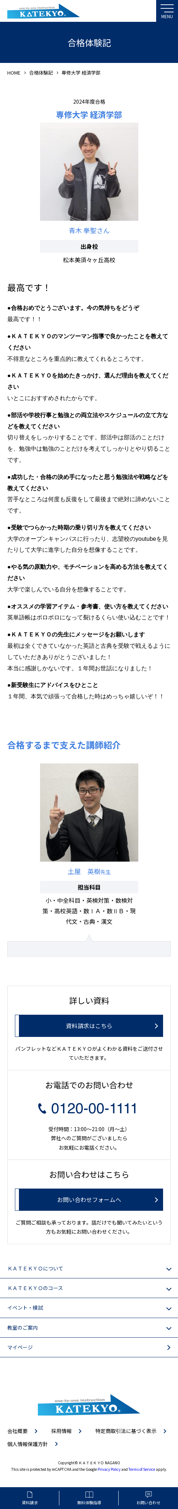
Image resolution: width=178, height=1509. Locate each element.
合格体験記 (41, 72)
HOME (13, 72)
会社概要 (17, 1430)
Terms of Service (141, 1469)
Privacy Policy (109, 1469)
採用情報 (61, 1430)
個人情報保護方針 (27, 1444)
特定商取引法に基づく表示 (126, 1430)
